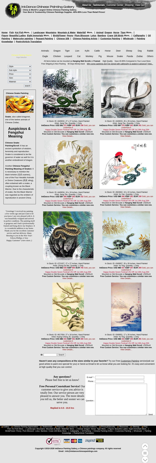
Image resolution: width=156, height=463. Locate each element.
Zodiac (139, 56)
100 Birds (119, 35)
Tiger (123, 32)
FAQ (145, 427)
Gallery (6, 427)
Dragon (108, 32)
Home (4, 32)
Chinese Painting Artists (85, 38)
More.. (27, 32)
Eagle (45, 56)
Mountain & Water (67, 32)
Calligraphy (139, 35)
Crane (110, 35)
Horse (116, 32)
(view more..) (26, 240)
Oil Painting (86, 431)
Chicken (57, 56)
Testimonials (47, 427)
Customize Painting (110, 38)
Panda (130, 56)
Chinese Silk (63, 38)
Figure (5, 35)
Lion (77, 51)
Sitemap (136, 427)
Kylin (87, 51)
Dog (140, 51)
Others (150, 56)
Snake (120, 56)
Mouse (110, 56)
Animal (99, 32)
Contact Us (73, 427)
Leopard (68, 56)
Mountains (51, 32)
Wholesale (128, 38)
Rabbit (150, 51)
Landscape (38, 32)
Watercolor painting (23, 38)
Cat (78, 56)
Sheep (129, 51)
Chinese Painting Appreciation (26, 427)
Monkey (89, 56)
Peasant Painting (44, 38)
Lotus (93, 35)
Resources (123, 427)
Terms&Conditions (89, 427)
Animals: (45, 51)
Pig (100, 56)
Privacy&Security (108, 427)
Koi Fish (19, 32)
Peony (70, 35)
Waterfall (81, 32)
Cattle (97, 51)
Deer (118, 51)
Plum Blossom (81, 35)
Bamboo (102, 35)
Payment (60, 427)
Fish (11, 32)
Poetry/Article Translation (29, 41)
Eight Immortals (35, 35)
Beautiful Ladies (17, 35)
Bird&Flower (59, 35)
